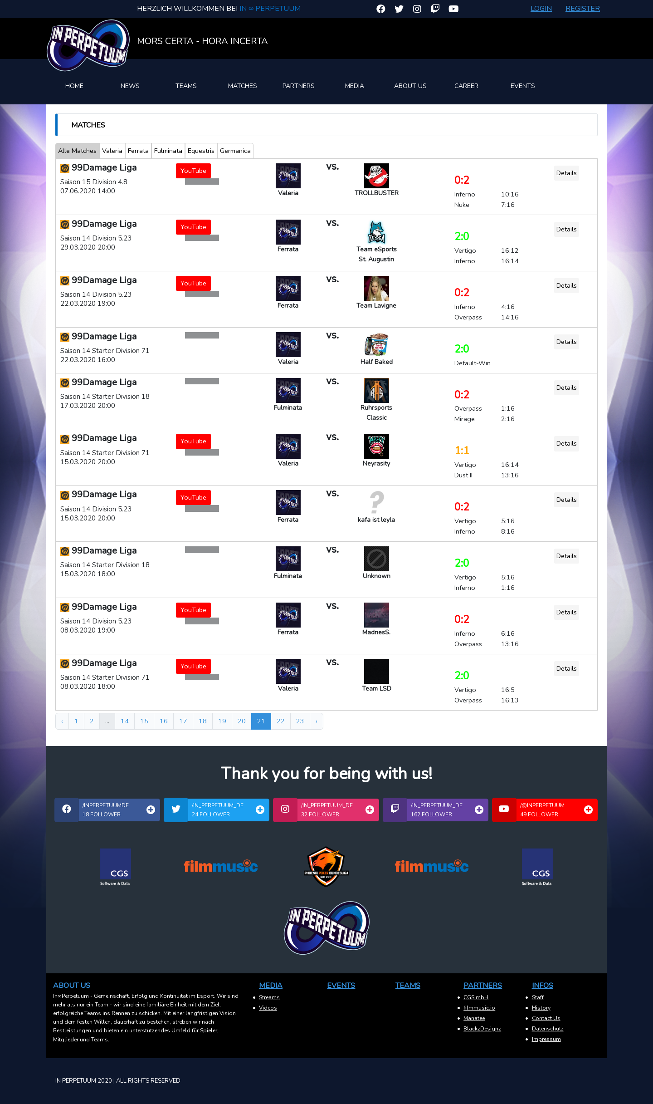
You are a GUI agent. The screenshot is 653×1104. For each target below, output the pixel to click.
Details (566, 172)
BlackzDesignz (482, 1028)
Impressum (546, 1039)
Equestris (201, 150)
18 (203, 721)
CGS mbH (475, 997)
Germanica (235, 150)
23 (300, 721)
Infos (542, 986)
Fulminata (168, 150)
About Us (410, 86)
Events (523, 86)
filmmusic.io (479, 1007)
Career (466, 86)
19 (222, 721)
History (541, 1007)
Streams (269, 997)
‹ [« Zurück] (62, 721)
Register (582, 9)
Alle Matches (77, 150)
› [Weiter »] (316, 721)
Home (74, 86)
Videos (268, 1007)
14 (125, 721)
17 (183, 721)
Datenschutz (548, 1028)
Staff (538, 997)
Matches (242, 86)
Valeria (112, 150)
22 (281, 721)
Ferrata (138, 150)
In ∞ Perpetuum (270, 9)
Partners (299, 86)
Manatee (474, 1018)
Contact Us (546, 1018)
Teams (186, 86)
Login (541, 9)
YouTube (193, 170)
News (130, 86)
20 (242, 721)
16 (164, 721)
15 (144, 721)
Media (354, 86)
